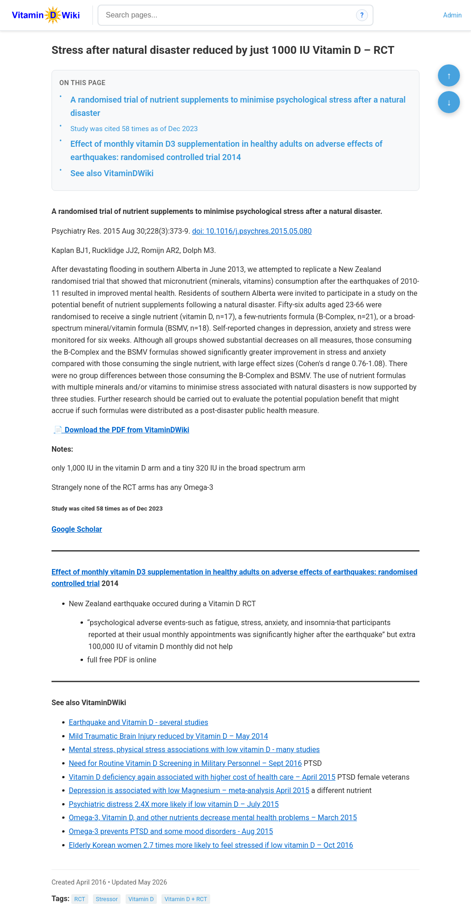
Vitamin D (141, 899)
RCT (80, 899)
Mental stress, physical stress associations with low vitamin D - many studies (194, 749)
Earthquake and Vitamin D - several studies (138, 722)
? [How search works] (362, 15)
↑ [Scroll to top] (449, 75)
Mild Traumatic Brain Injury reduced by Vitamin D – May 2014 (168, 736)
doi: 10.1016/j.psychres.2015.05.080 (252, 231)
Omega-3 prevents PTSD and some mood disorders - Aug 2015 (171, 831)
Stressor (107, 899)
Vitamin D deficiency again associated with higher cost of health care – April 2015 (202, 777)
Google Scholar (77, 529)
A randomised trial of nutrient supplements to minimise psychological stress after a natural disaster (238, 106)
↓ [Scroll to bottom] (449, 102)
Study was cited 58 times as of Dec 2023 (134, 129)
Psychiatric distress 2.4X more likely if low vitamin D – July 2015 (174, 804)
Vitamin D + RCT (186, 899)
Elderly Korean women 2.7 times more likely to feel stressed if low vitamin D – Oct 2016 (211, 845)
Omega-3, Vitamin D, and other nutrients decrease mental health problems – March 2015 (213, 817)
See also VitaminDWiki (112, 173)
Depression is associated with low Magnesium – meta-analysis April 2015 (189, 790)
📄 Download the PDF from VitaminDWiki (122, 429)
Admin (452, 15)
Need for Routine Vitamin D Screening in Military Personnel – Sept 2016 (185, 763)
